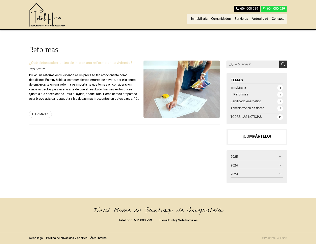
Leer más (39, 114)
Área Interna (98, 238)
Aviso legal (36, 238)
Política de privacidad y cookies (66, 238)
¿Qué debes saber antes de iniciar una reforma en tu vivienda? (80, 63)
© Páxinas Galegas (274, 238)
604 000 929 (143, 220)
